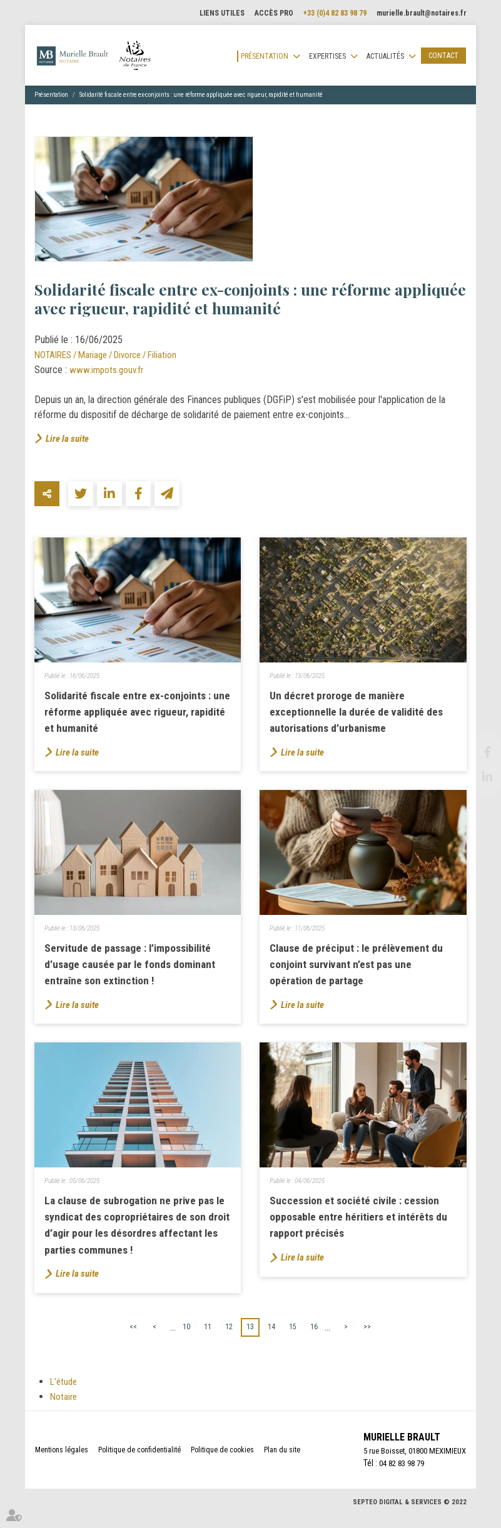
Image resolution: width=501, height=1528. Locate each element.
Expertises (327, 56)
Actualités (385, 56)
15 (292, 1340)
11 (207, 1340)
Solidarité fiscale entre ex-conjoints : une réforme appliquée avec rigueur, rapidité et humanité (201, 94)
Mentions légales (61, 1463)
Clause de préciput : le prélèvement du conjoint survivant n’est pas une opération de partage (361, 970)
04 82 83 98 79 (393, 1477)
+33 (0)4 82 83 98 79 (335, 13)
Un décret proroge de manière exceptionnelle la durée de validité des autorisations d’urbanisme (362, 713)
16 (314, 1340)
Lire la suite (68, 438)
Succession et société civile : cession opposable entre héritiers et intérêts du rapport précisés (360, 1226)
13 (250, 1340)
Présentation (264, 56)
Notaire (64, 1410)
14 (271, 1340)
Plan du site (282, 1463)
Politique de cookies (222, 1463)
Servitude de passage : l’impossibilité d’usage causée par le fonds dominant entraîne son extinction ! (135, 970)
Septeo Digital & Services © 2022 (410, 1516)
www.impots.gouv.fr (107, 370)
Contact (443, 55)
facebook (476, 752)
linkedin (476, 777)
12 (229, 1340)
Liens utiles (222, 13)
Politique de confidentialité (139, 1463)
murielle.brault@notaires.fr (422, 13)
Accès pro (274, 13)
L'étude (64, 1395)
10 (186, 1340)
